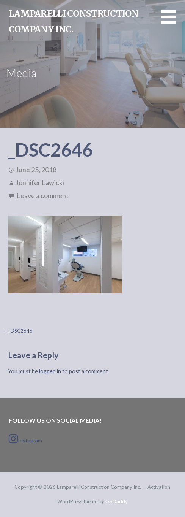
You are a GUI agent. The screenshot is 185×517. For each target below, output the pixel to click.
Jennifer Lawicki (40, 182)
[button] (173, 21)
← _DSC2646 (18, 331)
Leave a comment (43, 195)
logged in (50, 371)
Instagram (25, 438)
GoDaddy (116, 501)
